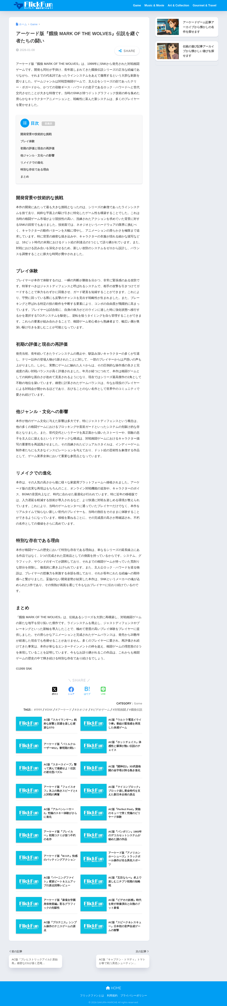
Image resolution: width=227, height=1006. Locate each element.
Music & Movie (154, 5)
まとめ (24, 176)
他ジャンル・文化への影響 (37, 155)
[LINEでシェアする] (103, 691)
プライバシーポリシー (133, 995)
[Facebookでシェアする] (71, 691)
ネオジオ (82, 709)
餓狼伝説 (136, 709)
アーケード (64, 709)
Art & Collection (178, 5)
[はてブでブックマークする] (87, 691)
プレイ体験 (27, 141)
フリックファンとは (92, 995)
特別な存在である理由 (34, 169)
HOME (113, 988)
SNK (49, 709)
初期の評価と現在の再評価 (37, 148)
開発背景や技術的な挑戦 (36, 134)
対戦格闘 (120, 709)
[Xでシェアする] (55, 691)
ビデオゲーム (101, 709)
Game (137, 5)
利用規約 (112, 995)
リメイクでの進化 (31, 162)
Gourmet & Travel (204, 5)
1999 (39, 709)
